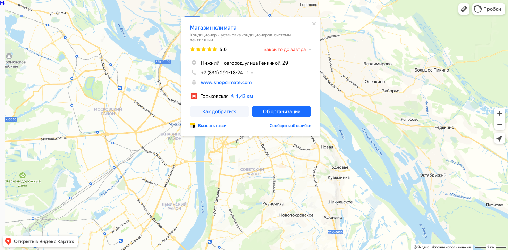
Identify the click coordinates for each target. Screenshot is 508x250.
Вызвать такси (212, 125)
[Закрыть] (314, 23)
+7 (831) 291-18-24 (216, 72)
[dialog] (250, 76)
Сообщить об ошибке (290, 125)
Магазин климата (213, 27)
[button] (463, 9)
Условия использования (451, 247)
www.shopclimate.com (226, 82)
